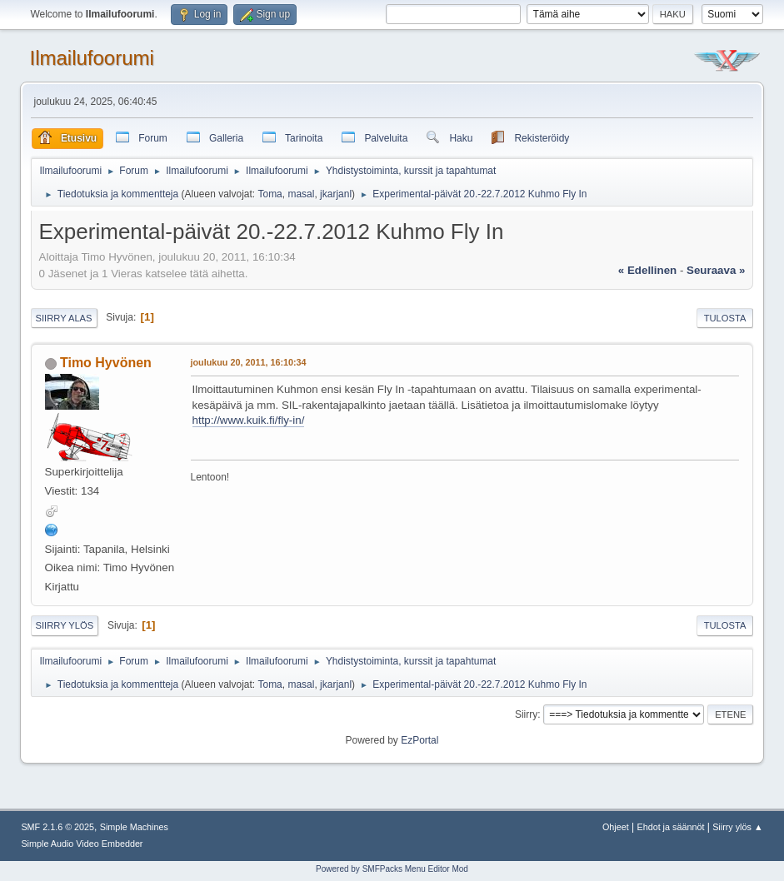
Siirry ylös (65, 625)
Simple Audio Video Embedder (81, 844)
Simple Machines (134, 827)
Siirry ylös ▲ (737, 827)
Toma (269, 194)
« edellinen (647, 270)
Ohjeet (615, 827)
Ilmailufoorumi (92, 58)
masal (300, 194)
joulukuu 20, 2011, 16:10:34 (249, 362)
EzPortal (419, 740)
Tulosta (725, 318)
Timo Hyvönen (106, 363)
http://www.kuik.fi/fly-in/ (248, 420)
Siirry (526, 714)
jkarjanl (336, 194)
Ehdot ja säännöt (670, 827)
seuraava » (716, 270)
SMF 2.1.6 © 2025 (57, 827)
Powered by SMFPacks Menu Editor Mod (392, 869)
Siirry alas (64, 318)
